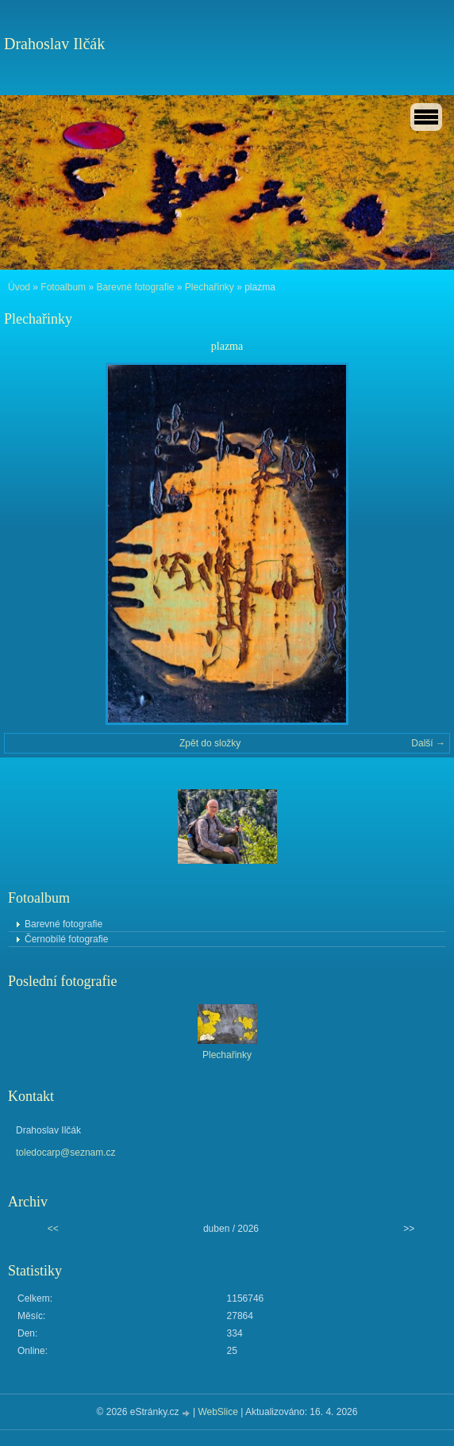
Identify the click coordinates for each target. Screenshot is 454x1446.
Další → (428, 743)
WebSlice (217, 1411)
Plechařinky (209, 287)
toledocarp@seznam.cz (66, 1152)
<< (53, 1228)
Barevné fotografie (135, 287)
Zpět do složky (209, 743)
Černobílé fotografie (66, 939)
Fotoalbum (63, 287)
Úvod (19, 287)
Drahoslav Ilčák (54, 43)
